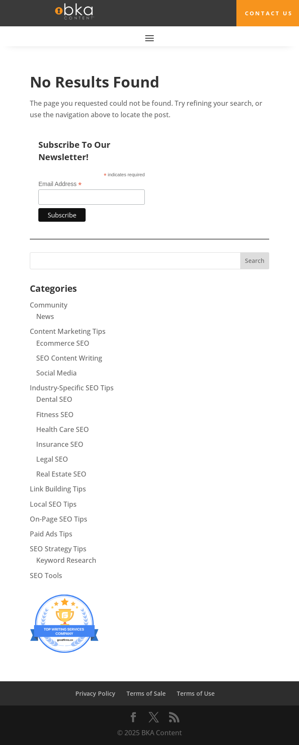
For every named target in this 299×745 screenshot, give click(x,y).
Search (254, 261)
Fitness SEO (55, 414)
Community (48, 305)
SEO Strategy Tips (58, 548)
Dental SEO (54, 399)
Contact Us (269, 13)
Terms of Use (196, 693)
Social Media (56, 373)
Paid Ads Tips (51, 534)
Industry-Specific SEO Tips (72, 387)
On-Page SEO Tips (58, 519)
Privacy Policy (95, 693)
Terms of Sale (146, 693)
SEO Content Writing (69, 358)
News (45, 316)
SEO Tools (46, 575)
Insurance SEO (59, 444)
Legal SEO (52, 459)
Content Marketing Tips (68, 331)
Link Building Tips (58, 489)
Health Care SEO (62, 429)
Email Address (60, 184)
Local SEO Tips (53, 504)
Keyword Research (66, 560)
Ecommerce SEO (62, 343)
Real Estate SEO (61, 474)
